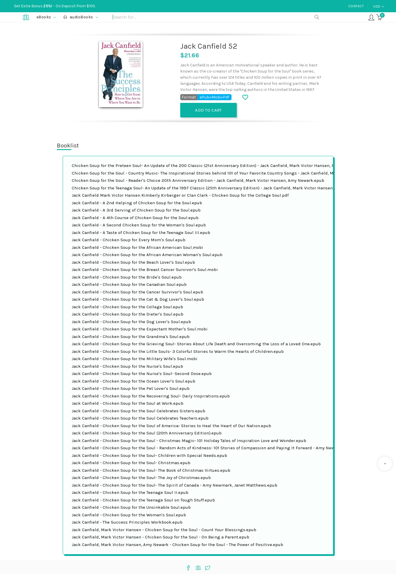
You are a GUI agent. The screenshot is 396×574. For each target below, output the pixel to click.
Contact (356, 6)
